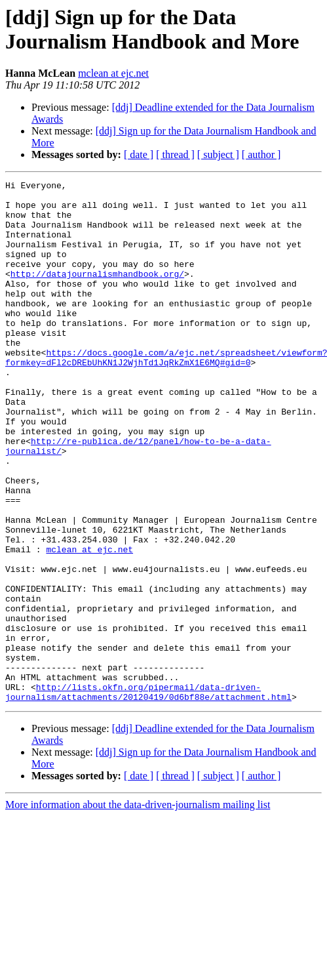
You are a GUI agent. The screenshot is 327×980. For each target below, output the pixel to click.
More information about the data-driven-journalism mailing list (137, 908)
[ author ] (261, 154)
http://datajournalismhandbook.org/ (97, 293)
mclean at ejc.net (113, 73)
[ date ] (138, 154)
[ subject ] (218, 154)
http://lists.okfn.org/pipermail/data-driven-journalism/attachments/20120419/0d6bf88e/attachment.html (148, 795)
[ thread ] (175, 154)
